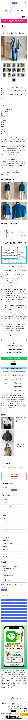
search (14, 2)
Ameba (14, 621)
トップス (5, 509)
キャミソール (6, 531)
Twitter (14, 603)
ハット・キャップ (7, 540)
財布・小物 (5, 549)
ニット (4, 518)
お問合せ (5, 570)
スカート (5, 524)
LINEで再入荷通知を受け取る (14, 358)
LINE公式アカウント (14, 606)
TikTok (14, 615)
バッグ (4, 534)
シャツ (4, 515)
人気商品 (5, 503)
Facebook (14, 609)
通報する (14, 361)
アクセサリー (6, 546)
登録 (4, 590)
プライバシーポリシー (8, 572)
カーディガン (6, 521)
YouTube (14, 612)
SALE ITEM (5, 553)
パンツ (4, 528)
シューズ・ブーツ (7, 537)
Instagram (14, 600)
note (14, 618)
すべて (4, 467)
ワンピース (5, 512)
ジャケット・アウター (8, 506)
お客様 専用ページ (7, 499)
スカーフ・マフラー (7, 543)
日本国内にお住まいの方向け (14, 352)
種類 (14, 343)
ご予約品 (5, 556)
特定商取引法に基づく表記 (9, 575)
